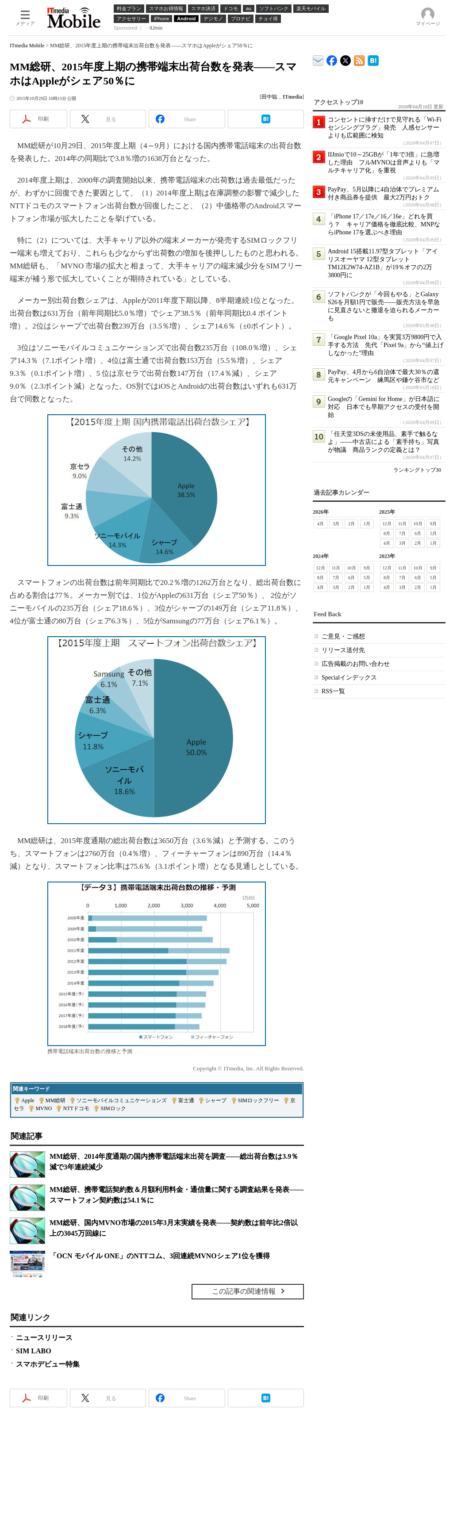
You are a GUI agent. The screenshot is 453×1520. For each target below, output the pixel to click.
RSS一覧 (333, 691)
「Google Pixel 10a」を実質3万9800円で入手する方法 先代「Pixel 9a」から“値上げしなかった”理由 (386, 345)
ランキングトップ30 (417, 470)
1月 (367, 523)
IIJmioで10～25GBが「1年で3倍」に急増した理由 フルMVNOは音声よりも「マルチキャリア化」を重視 (384, 162)
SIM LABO (33, 1351)
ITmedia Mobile (27, 45)
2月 (351, 523)
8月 (387, 533)
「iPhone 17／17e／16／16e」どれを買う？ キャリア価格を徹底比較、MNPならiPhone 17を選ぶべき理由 (384, 224)
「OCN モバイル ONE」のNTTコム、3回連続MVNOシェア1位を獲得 (160, 1256)
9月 (433, 523)
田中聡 (269, 97)
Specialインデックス (349, 677)
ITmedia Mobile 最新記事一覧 (359, 59)
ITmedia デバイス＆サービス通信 (318, 59)
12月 (387, 523)
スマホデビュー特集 (48, 1364)
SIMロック (113, 1108)
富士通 (186, 1100)
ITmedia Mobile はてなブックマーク (373, 59)
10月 (418, 523)
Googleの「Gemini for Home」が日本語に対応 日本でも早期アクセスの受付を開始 (384, 407)
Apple (27, 1100)
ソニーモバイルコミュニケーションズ (122, 1100)
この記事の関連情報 (244, 1291)
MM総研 (55, 1100)
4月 (320, 523)
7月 (402, 533)
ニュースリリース (44, 1337)
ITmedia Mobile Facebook (332, 58)
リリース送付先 (343, 650)
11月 (402, 523)
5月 (433, 533)
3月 (336, 523)
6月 (418, 533)
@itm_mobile (345, 58)
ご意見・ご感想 (343, 636)
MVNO (43, 1108)
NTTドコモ (76, 1108)
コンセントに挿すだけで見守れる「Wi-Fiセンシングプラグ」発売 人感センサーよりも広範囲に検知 (384, 127)
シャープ (215, 1100)
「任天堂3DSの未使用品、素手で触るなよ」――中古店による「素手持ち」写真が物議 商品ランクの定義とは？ (383, 442)
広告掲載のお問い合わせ (356, 664)
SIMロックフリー (258, 1100)
